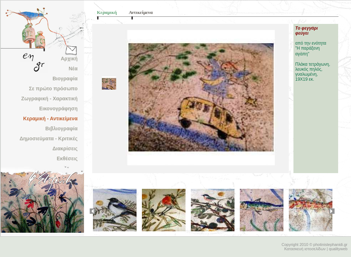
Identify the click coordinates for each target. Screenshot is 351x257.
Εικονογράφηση (58, 108)
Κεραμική (107, 12)
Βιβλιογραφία (61, 128)
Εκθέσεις (67, 158)
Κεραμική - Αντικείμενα (50, 118)
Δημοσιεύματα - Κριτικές (49, 138)
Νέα (73, 68)
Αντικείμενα (141, 12)
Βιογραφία (65, 78)
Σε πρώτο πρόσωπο (53, 88)
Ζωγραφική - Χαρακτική (49, 98)
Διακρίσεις (65, 148)
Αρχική (69, 58)
